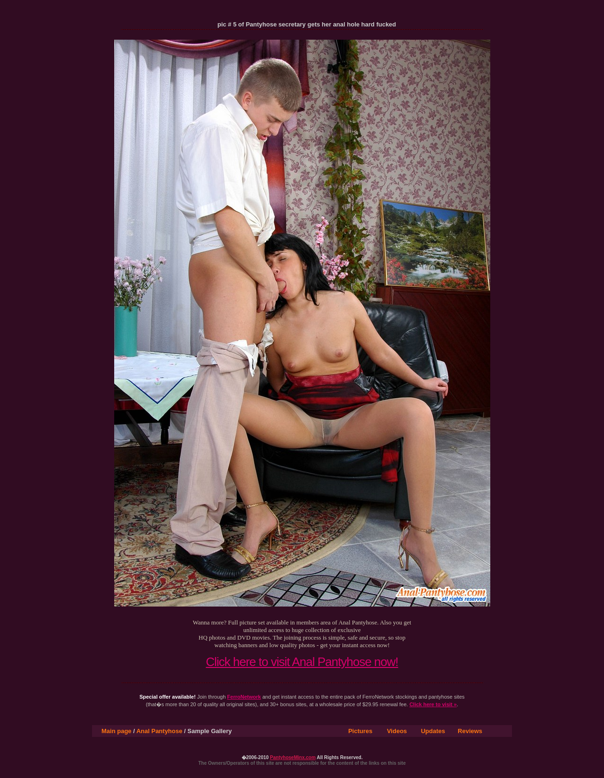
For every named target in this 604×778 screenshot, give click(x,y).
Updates (433, 731)
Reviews (470, 731)
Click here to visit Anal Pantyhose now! (302, 662)
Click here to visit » (433, 704)
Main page (116, 731)
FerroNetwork (244, 697)
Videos (397, 731)
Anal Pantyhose (159, 731)
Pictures (360, 731)
